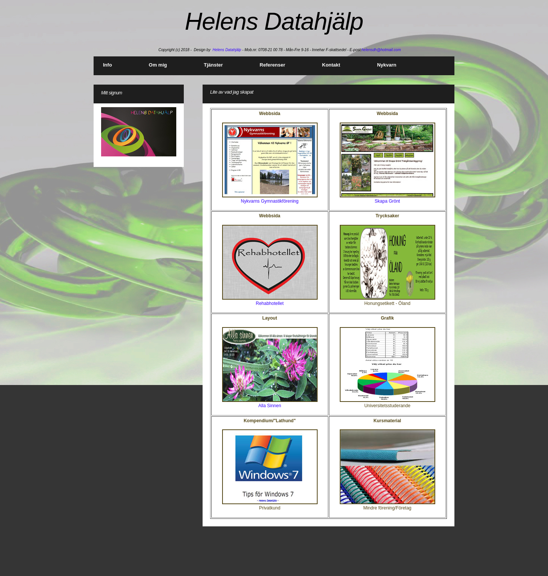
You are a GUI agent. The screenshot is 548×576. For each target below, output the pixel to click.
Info (107, 65)
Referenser (272, 65)
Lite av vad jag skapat (231, 92)
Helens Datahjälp (226, 50)
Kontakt (331, 65)
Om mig (158, 65)
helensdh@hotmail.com (381, 50)
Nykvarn (386, 65)
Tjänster (213, 65)
